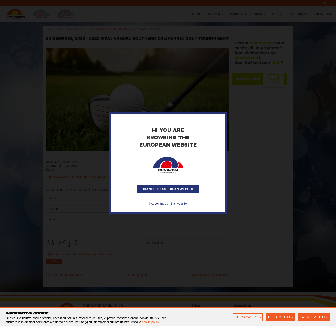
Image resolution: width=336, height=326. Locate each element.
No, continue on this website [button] (168, 203)
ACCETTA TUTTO (314, 317)
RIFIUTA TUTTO (280, 317)
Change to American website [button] (168, 189)
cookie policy (150, 322)
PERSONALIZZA (248, 317)
